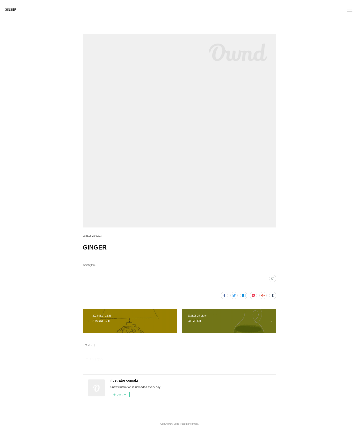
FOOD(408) (89, 265)
